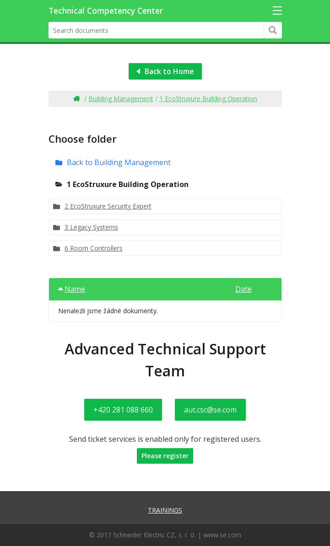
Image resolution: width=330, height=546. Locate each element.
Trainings (165, 510)
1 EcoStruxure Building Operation (208, 98)
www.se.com (222, 534)
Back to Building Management (119, 162)
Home (76, 98)
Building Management (120, 98)
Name (72, 289)
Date (243, 289)
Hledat (273, 30)
